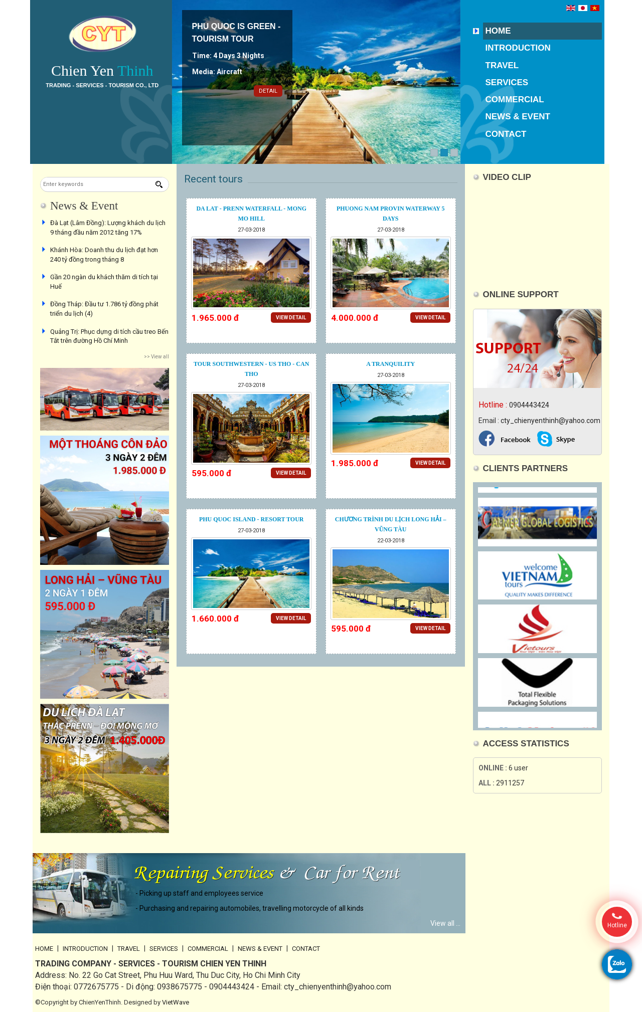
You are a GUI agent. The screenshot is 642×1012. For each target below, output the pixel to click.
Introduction (518, 48)
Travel (502, 65)
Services (507, 82)
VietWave (175, 1002)
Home (498, 31)
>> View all (156, 356)
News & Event (518, 116)
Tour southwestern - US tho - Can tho (251, 368)
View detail (291, 317)
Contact (506, 134)
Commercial (515, 99)
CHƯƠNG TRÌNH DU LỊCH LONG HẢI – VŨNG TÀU (390, 524)
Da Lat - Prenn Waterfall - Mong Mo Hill (251, 213)
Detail (268, 91)
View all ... (445, 923)
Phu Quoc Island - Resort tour (251, 519)
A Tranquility (390, 363)
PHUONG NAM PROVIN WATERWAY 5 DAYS (391, 213)
